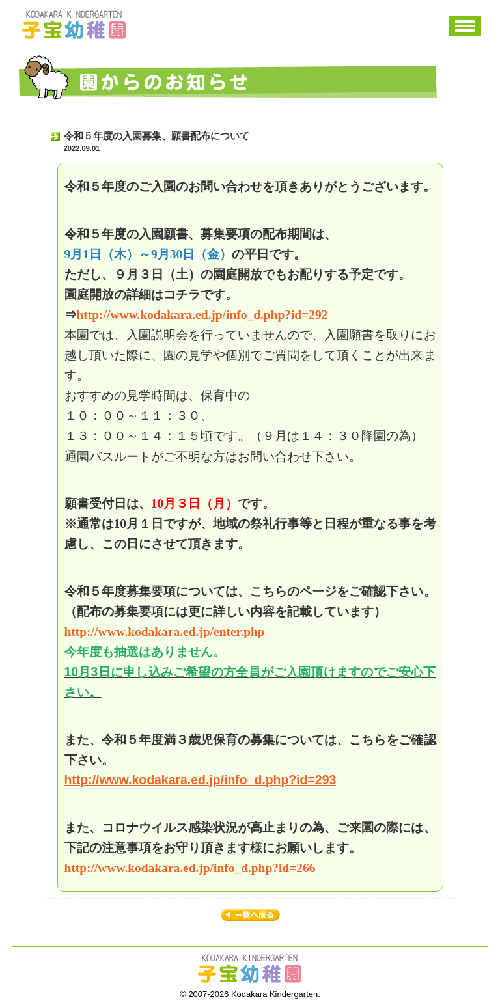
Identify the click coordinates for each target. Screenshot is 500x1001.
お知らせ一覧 (250, 916)
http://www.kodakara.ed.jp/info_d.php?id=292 (202, 315)
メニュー (465, 26)
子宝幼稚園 (74, 25)
